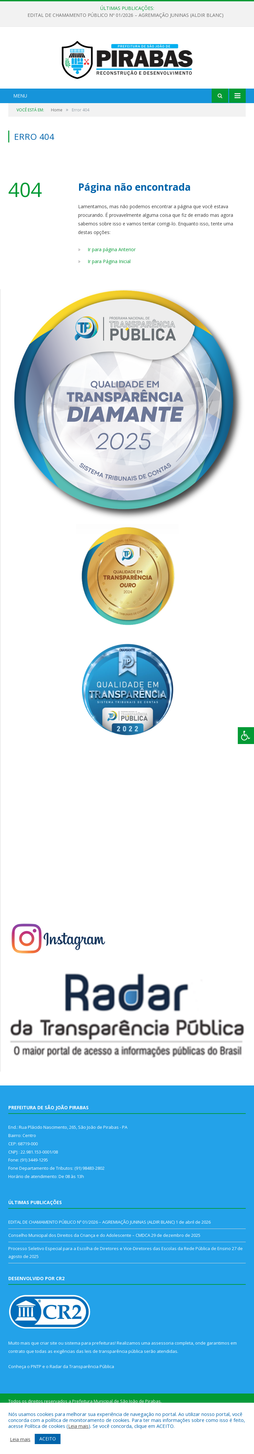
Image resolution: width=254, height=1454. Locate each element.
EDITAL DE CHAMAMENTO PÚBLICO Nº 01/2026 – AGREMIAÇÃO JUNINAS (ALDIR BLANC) (125, 15)
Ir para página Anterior (112, 281)
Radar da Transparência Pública (82, 1398)
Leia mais (78, 1426)
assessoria (162, 1374)
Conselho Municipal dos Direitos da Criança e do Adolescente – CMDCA (79, 1267)
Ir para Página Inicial (109, 293)
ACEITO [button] (47, 1438)
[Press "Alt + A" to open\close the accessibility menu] (246, 735)
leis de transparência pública (114, 1383)
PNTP (36, 1398)
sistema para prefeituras (89, 1374)
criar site (48, 1374)
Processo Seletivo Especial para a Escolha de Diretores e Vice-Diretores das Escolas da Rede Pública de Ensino (119, 1280)
